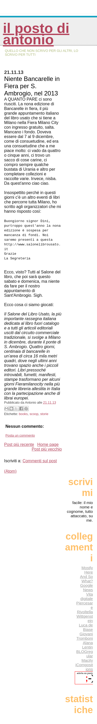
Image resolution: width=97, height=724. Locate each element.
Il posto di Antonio (36, 33)
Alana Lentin (87, 644)
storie (44, 414)
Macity (87, 660)
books (23, 414)
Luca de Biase (86, 627)
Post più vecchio (47, 449)
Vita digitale (86, 596)
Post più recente (19, 444)
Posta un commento (20, 435)
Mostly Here (87, 570)
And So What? (86, 578)
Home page (48, 444)
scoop (33, 414)
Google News (86, 587)
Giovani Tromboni (84, 636)
